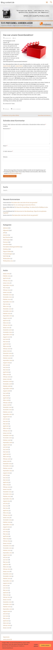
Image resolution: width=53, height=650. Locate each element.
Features (5, 242)
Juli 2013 (5, 529)
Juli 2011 (5, 585)
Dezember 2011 (7, 574)
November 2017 (7, 409)
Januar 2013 (6, 543)
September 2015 (7, 470)
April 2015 (5, 482)
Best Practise (6, 237)
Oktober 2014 (6, 496)
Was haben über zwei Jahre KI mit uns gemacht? (24, 202)
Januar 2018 (6, 405)
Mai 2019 (5, 369)
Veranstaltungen (7, 253)
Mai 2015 (5, 480)
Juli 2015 (5, 475)
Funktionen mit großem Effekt (10, 115)
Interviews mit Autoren (45, 115)
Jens (15, 38)
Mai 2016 (5, 452)
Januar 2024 (6, 283)
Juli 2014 (5, 503)
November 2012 (7, 548)
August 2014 (6, 501)
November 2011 (7, 576)
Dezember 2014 (7, 491)
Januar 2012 (6, 571)
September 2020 (7, 334)
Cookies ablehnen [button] (36, 645)
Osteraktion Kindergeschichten (11, 246)
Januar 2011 (6, 599)
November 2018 (7, 384)
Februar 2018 (6, 402)
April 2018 (6, 398)
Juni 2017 (5, 421)
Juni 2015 (5, 477)
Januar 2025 (6, 273)
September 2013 (7, 524)
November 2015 (7, 466)
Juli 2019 (5, 365)
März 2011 (6, 595)
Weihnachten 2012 (8, 261)
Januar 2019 (6, 379)
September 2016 (7, 442)
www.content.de (7, 639)
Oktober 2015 (6, 468)
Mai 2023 (5, 287)
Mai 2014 (5, 508)
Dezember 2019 (7, 353)
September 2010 (7, 609)
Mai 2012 (5, 562)
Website (5, 157)
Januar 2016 (6, 461)
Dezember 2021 (7, 308)
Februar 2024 (6, 280)
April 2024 (6, 278)
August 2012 (6, 555)
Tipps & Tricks (7, 251)
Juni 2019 (5, 367)
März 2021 (6, 323)
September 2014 (7, 498)
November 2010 (7, 604)
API (4, 232)
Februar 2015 (6, 487)
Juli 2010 (5, 613)
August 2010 (6, 611)
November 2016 (7, 437)
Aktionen (7, 109)
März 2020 (6, 346)
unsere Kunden (7, 66)
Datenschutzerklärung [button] (7, 647)
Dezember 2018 (7, 381)
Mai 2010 (5, 618)
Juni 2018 (5, 393)
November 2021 (7, 311)
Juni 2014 (5, 506)
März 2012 (6, 566)
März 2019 (6, 374)
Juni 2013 (5, 531)
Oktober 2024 (7, 276)
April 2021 (6, 320)
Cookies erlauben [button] (45, 645)
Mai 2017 (5, 423)
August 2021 (6, 318)
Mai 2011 (5, 590)
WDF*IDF (5, 256)
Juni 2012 (5, 559)
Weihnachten (6, 258)
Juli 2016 (5, 447)
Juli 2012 (5, 557)
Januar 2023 (6, 292)
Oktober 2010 (6, 606)
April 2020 (6, 344)
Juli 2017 (5, 419)
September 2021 (7, 316)
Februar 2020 (6, 348)
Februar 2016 (6, 459)
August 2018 (6, 391)
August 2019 (6, 362)
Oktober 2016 (6, 440)
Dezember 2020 (7, 330)
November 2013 (7, 520)
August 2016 (6, 445)
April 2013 (5, 536)
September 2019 (7, 360)
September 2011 (7, 581)
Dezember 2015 (7, 463)
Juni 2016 (5, 449)
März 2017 (6, 428)
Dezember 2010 (7, 602)
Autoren (5, 235)
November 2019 (7, 355)
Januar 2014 (6, 517)
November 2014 (7, 494)
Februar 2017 (6, 430)
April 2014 (6, 510)
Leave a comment (16, 109)
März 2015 (6, 484)
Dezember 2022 (7, 294)
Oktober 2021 (6, 313)
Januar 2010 (6, 627)
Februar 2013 (6, 541)
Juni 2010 (5, 616)
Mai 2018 (5, 395)
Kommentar (7, 128)
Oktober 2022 (7, 299)
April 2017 (5, 426)
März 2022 (6, 306)
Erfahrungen (6, 239)
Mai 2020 (5, 341)
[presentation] (13, 165)
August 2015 (6, 473)
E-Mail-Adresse (8, 151)
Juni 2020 (5, 339)
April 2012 (6, 564)
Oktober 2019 (6, 358)
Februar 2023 (6, 290)
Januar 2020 (6, 351)
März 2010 (6, 623)
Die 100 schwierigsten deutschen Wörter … (24, 205)
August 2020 (6, 337)
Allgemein (6, 230)
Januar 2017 (6, 433)
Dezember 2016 (7, 435)
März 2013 (6, 538)
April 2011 (5, 592)
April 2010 (6, 620)
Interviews (6, 244)
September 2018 (7, 388)
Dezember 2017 (7, 407)
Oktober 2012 (6, 550)
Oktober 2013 (6, 522)
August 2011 (6, 583)
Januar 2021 (6, 327)
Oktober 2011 (6, 578)
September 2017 (7, 414)
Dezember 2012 (7, 545)
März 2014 (6, 513)
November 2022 (7, 297)
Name (5, 145)
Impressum (6, 637)
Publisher (5, 249)
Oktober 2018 (6, 386)
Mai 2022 (5, 304)
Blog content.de (7, 2)
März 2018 (6, 400)
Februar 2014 (6, 515)
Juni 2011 (5, 588)
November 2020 (7, 332)
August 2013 (6, 527)
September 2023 (7, 285)
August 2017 (6, 416)
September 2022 (7, 301)
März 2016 (6, 456)
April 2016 (6, 454)
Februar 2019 (6, 376)
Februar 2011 (6, 597)
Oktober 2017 (6, 412)
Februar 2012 (6, 569)
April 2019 (6, 372)
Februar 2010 (6, 625)
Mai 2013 (5, 534)
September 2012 (7, 552)
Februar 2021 (6, 325)
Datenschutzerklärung (14, 173)
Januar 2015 (6, 489)
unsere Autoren (19, 66)
